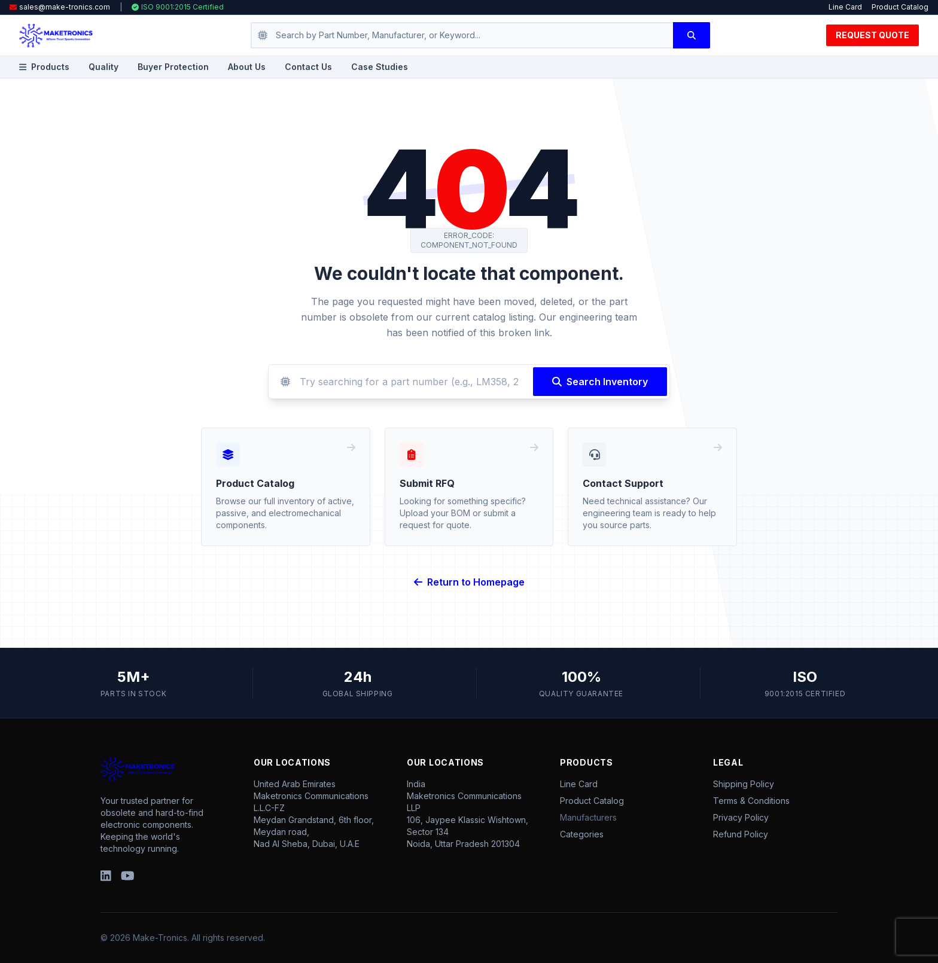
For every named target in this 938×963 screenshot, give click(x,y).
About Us (247, 67)
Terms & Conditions (751, 801)
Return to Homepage (469, 582)
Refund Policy (740, 834)
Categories (582, 834)
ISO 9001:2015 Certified (178, 6)
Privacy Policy (741, 817)
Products (44, 67)
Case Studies (379, 67)
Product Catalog (900, 6)
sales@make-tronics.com (64, 6)
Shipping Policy (743, 784)
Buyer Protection (173, 67)
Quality (103, 67)
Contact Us (308, 67)
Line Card (845, 6)
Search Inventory (600, 382)
